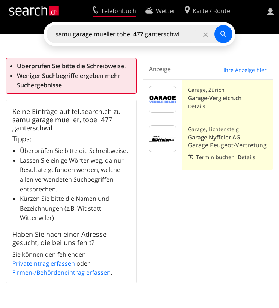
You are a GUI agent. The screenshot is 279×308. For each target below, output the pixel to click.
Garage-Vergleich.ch (215, 98)
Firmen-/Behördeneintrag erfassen (61, 272)
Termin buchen (215, 157)
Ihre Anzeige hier (245, 69)
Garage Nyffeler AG (214, 137)
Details (197, 106)
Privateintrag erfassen (43, 263)
